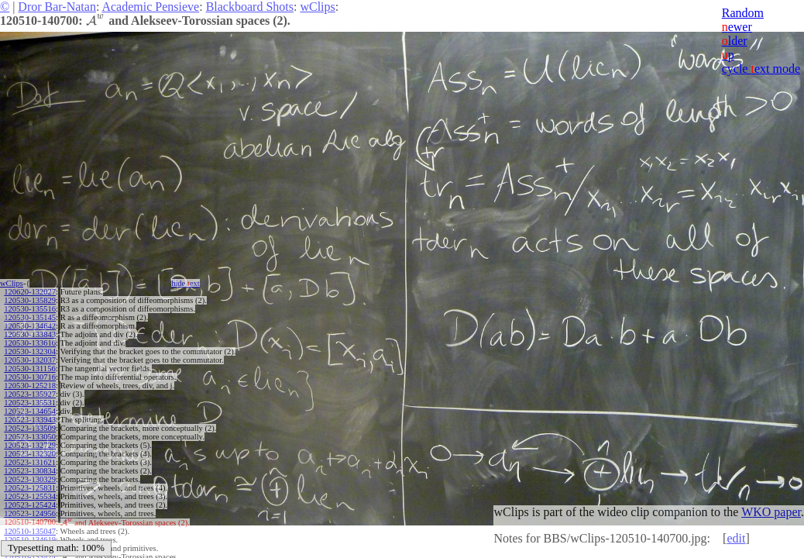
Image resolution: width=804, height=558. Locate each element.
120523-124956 (30, 513)
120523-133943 (30, 419)
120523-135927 (30, 394)
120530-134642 (30, 326)
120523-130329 (30, 479)
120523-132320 (30, 454)
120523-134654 (30, 411)
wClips (317, 6)
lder (734, 40)
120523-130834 (30, 471)
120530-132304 (30, 351)
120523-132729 (30, 445)
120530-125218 (30, 385)
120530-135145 (30, 317)
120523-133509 (30, 428)
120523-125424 (30, 505)
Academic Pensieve (150, 6)
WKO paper (771, 511)
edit (736, 538)
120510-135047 (30, 530)
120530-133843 (30, 334)
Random (743, 12)
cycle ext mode (761, 68)
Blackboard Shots (250, 6)
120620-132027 (30, 292)
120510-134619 (30, 539)
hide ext (185, 283)
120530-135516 (30, 309)
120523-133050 (30, 436)
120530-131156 (29, 368)
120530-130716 (30, 377)
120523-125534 (30, 496)
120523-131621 (30, 462)
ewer (737, 26)
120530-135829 (30, 300)
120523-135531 (30, 402)
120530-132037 (30, 360)
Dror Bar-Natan (57, 6)
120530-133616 (30, 343)
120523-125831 (30, 488)
